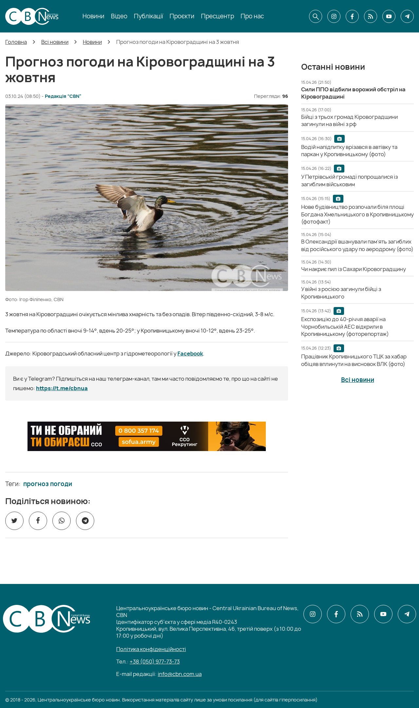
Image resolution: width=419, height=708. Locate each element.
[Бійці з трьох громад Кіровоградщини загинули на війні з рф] (349, 120)
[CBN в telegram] (407, 16)
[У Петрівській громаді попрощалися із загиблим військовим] (349, 180)
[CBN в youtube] (388, 16)
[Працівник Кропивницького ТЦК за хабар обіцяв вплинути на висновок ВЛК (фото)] (354, 360)
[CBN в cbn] (370, 16)
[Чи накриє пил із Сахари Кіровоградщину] (353, 269)
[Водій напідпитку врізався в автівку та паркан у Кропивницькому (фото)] (349, 150)
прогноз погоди (47, 484)
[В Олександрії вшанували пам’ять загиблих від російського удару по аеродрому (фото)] (357, 245)
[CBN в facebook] (352, 16)
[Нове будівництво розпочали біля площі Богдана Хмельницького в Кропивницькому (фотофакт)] (357, 214)
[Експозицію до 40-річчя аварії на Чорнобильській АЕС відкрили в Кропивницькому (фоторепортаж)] (345, 326)
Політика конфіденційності (151, 649)
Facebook (190, 353)
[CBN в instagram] (333, 16)
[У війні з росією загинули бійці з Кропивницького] (341, 292)
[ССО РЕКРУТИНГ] (146, 436)
